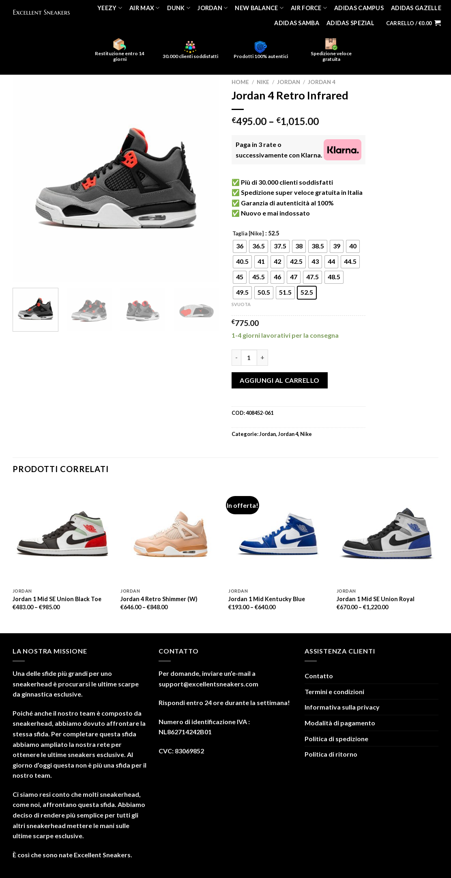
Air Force (309, 8)
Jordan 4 (321, 82)
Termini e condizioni (334, 691)
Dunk (179, 8)
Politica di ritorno (331, 754)
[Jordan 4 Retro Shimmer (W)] (170, 534)
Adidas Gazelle (416, 7)
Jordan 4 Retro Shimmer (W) (159, 598)
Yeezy (109, 8)
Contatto (319, 676)
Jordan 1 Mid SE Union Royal (375, 598)
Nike (263, 82)
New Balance (259, 8)
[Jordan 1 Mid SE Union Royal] (387, 534)
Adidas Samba (296, 22)
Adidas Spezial (350, 22)
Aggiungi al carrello (280, 380)
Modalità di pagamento (340, 723)
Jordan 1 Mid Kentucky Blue (266, 598)
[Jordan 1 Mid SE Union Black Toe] (63, 534)
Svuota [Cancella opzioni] (241, 304)
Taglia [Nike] (248, 234)
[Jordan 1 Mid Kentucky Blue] (278, 534)
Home (240, 82)
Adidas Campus (359, 7)
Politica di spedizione (336, 738)
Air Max (144, 8)
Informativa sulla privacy (342, 707)
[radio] (239, 246)
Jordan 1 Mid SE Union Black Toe (57, 598)
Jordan (213, 8)
